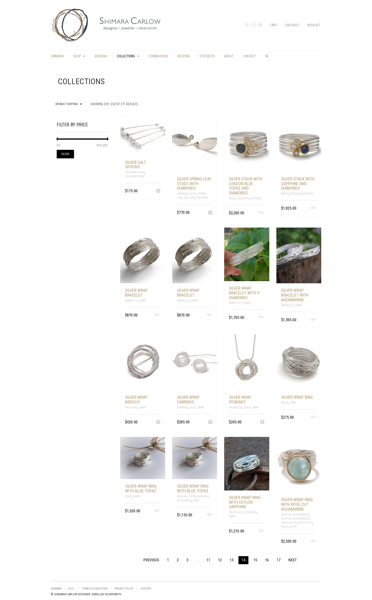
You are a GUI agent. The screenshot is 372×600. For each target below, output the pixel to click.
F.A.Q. (71, 588)
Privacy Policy (124, 588)
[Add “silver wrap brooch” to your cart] (158, 422)
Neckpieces (236, 407)
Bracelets (131, 300)
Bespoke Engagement (295, 514)
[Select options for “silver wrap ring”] (313, 417)
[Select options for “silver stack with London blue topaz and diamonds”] (261, 213)
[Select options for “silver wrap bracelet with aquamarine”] (313, 319)
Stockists (207, 56)
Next (292, 560)
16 (267, 560)
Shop (77, 56)
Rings (232, 198)
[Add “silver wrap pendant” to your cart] (262, 422)
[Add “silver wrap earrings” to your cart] (210, 422)
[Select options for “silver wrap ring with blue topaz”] (157, 510)
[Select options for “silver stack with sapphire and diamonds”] (313, 208)
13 (231, 560)
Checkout (292, 25)
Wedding (101, 56)
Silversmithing (135, 172)
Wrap (143, 300)
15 (255, 560)
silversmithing (135, 176)
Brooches (131, 407)
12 (220, 560)
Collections (126, 56)
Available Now (186, 496)
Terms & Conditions (95, 588)
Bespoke (184, 56)
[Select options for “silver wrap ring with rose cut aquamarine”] (313, 541)
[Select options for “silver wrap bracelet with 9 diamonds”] (261, 317)
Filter (65, 154)
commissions (158, 56)
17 (278, 560)
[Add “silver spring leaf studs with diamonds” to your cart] (210, 213)
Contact (249, 56)
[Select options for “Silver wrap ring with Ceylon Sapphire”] (261, 531)
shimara (57, 56)
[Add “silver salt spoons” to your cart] (158, 191)
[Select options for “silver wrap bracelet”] (157, 315)
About (228, 56)
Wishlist (313, 25)
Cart (273, 25)
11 (208, 560)
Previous (151, 560)
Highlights (288, 522)
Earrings (182, 193)
